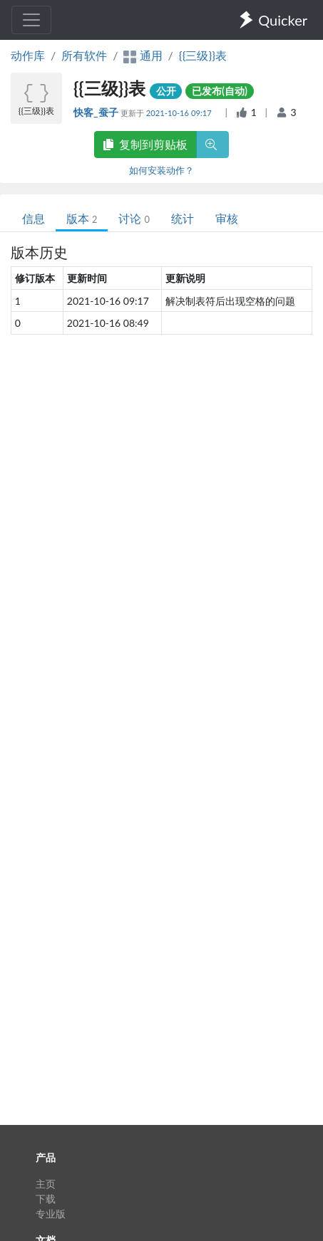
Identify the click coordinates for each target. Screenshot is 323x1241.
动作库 (28, 55)
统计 (182, 218)
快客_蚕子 (97, 112)
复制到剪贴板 (145, 144)
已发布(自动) (219, 91)
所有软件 (84, 55)
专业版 (51, 1214)
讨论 (133, 218)
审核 (226, 218)
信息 (33, 218)
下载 (46, 1199)
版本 (81, 218)
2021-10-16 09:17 (180, 112)
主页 (46, 1184)
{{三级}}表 (203, 55)
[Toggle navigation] (31, 20)
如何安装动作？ (161, 170)
